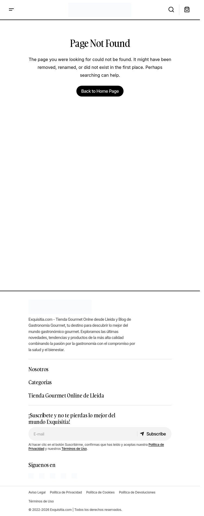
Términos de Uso (74, 449)
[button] (11, 10)
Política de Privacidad (66, 492)
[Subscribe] (154, 434)
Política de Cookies (100, 492)
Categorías (40, 382)
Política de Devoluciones (137, 492)
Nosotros (38, 369)
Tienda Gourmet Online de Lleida (66, 395)
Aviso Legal (37, 492)
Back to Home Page (100, 91)
